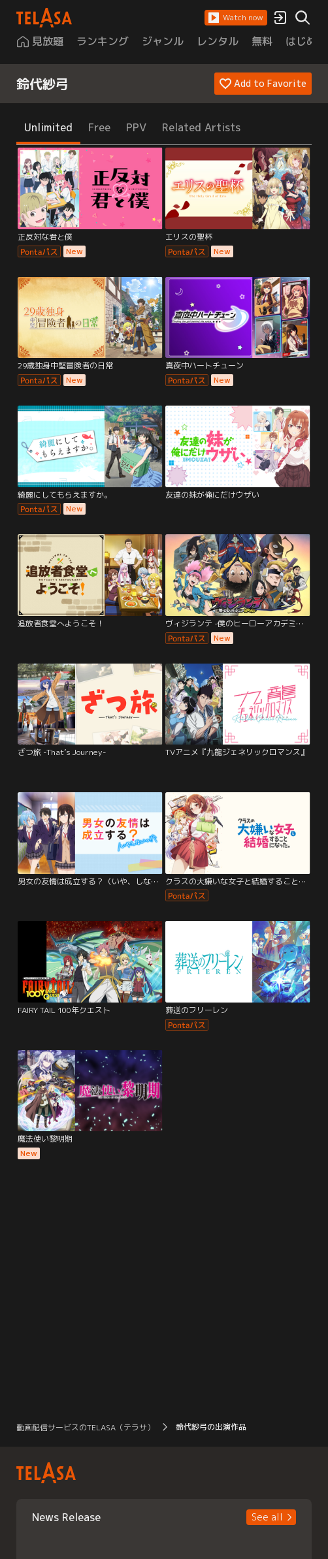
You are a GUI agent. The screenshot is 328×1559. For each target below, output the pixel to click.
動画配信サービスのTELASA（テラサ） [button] (85, 1427)
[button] (236, 17)
